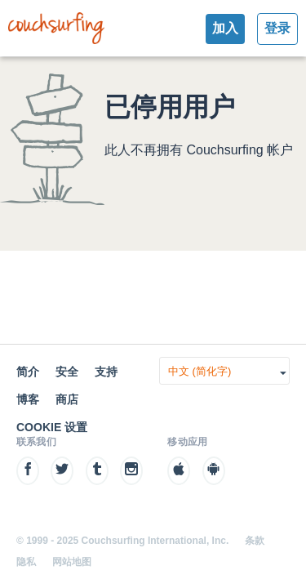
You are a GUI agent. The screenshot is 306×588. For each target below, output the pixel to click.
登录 (277, 28)
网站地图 (71, 562)
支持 (106, 371)
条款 (254, 540)
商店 (66, 399)
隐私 (26, 562)
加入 (225, 28)
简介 (27, 371)
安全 (66, 371)
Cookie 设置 (51, 427)
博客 (27, 399)
